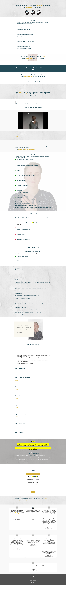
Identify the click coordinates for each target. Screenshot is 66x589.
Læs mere (16, 136)
